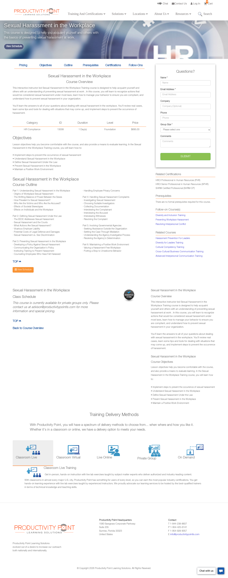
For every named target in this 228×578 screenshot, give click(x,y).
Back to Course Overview (28, 328)
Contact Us (179, 3)
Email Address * (168, 90)
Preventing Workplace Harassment (172, 220)
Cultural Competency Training (170, 247)
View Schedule (14, 46)
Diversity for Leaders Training (169, 243)
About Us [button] (161, 14)
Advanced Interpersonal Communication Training (179, 256)
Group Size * (166, 125)
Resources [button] (183, 14)
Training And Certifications (86, 14)
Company (165, 101)
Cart (208, 2)
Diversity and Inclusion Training (170, 215)
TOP (17, 261)
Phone (163, 113)
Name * (164, 78)
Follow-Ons (136, 65)
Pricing (23, 65)
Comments (165, 136)
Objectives (45, 65)
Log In (195, 3)
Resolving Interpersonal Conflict (171, 224)
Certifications (113, 65)
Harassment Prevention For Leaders (173, 238)
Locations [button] (140, 14)
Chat (162, 3)
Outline (68, 65)
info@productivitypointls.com (185, 534)
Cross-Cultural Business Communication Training (179, 252)
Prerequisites (90, 65)
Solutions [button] (119, 14)
